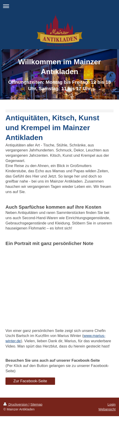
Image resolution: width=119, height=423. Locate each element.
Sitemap (36, 404)
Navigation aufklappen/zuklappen (59, 6)
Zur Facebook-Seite (30, 381)
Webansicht (107, 409)
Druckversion (16, 404)
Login (112, 404)
